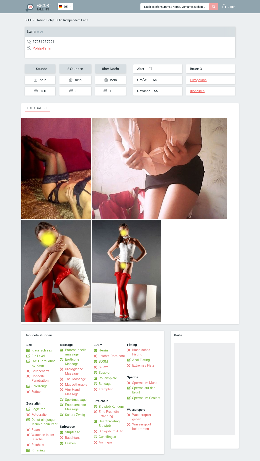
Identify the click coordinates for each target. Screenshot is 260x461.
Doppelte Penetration (40, 378)
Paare (36, 430)
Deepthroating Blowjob (109, 423)
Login (229, 6)
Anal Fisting (141, 360)
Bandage (105, 384)
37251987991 (44, 42)
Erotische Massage (72, 361)
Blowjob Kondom (111, 407)
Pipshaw (38, 445)
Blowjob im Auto (111, 431)
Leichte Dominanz (112, 356)
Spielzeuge (39, 386)
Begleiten (38, 409)
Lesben (70, 443)
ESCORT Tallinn (35, 20)
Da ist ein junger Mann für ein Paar (44, 422)
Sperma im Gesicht (146, 398)
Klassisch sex (42, 350)
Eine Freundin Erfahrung (109, 414)
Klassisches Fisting (141, 352)
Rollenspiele (108, 378)
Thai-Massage (75, 379)
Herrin (103, 350)
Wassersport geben (141, 417)
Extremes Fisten (144, 365)
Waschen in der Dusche (43, 437)
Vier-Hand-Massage (73, 392)
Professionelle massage (76, 352)
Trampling (106, 389)
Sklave (103, 367)
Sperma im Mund (144, 383)
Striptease (72, 432)
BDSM (103, 361)
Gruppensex (40, 371)
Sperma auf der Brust (143, 390)
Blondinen (197, 91)
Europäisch (198, 80)
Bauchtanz (72, 438)
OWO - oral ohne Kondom (43, 363)
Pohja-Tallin (54, 20)
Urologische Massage (74, 371)
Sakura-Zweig (75, 415)
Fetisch (37, 392)
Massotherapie (76, 385)
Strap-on (105, 373)
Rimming (38, 450)
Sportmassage (76, 400)
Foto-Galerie (37, 108)
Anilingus (105, 442)
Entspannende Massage (75, 407)
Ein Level (38, 356)
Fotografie (39, 415)
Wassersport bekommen (141, 426)
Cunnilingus (107, 437)
